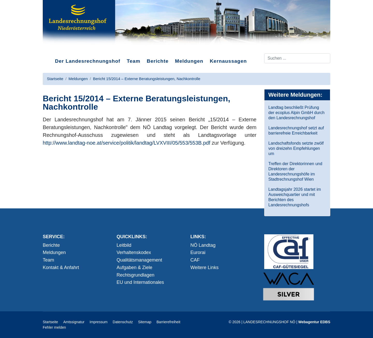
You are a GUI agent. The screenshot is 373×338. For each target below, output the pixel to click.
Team (133, 61)
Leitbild (124, 245)
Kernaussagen (228, 61)
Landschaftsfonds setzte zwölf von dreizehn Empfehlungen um (296, 148)
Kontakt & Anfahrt (61, 267)
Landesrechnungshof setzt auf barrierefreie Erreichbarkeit (296, 130)
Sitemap (144, 322)
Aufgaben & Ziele (134, 267)
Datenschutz (123, 322)
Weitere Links (204, 267)
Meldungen (189, 61)
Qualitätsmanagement (139, 260)
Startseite (50, 322)
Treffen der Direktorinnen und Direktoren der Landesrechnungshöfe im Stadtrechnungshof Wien (295, 171)
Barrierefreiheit (168, 322)
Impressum (98, 322)
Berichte (158, 61)
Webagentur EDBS (314, 322)
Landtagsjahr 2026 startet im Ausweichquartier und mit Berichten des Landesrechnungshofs (294, 197)
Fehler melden (54, 327)
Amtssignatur (73, 322)
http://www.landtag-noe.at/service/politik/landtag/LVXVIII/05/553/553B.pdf (126, 143)
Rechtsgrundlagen (135, 275)
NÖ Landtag (203, 245)
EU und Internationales (140, 282)
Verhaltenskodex (134, 252)
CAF (195, 260)
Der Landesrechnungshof (87, 61)
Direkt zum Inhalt (62, 49)
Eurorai (197, 252)
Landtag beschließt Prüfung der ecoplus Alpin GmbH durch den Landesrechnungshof (296, 112)
